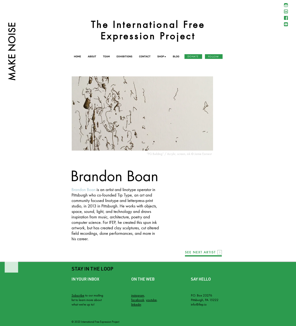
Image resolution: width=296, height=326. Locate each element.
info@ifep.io (199, 304)
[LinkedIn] (286, 11)
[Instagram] (286, 5)
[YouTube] (286, 24)
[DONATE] (193, 56)
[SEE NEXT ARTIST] (200, 252)
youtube (151, 300)
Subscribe (78, 295)
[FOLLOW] (214, 56)
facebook (137, 300)
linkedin (136, 304)
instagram (137, 295)
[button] (93, 56)
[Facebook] (286, 18)
